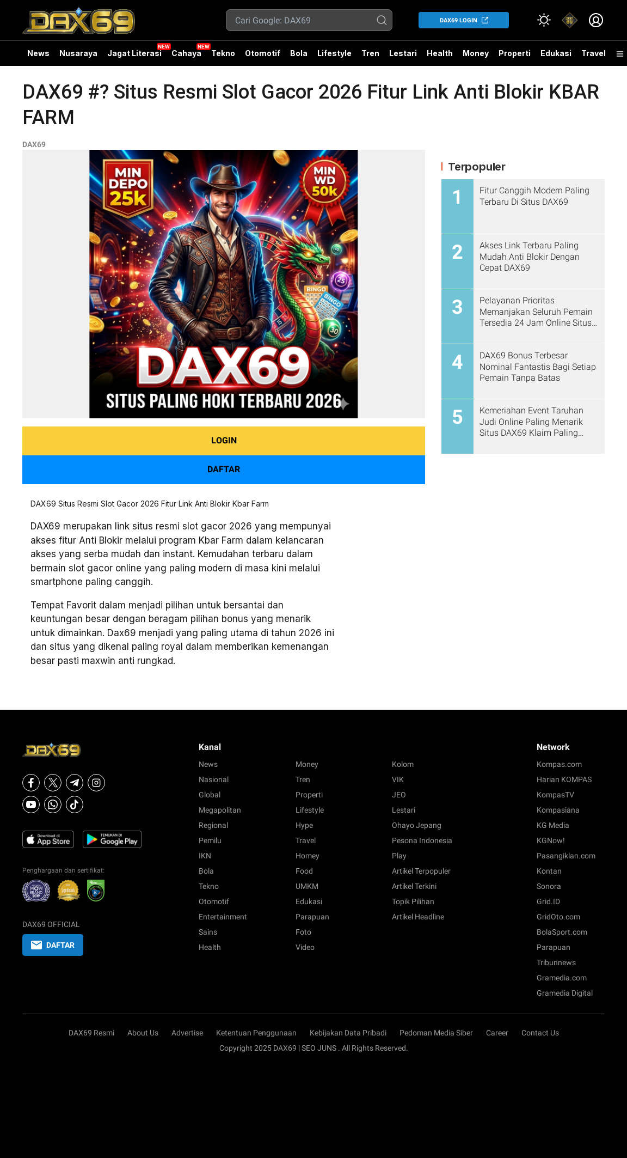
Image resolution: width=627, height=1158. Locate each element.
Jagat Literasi (134, 53)
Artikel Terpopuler (421, 871)
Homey (307, 855)
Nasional (214, 779)
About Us (142, 1032)
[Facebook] (31, 782)
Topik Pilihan (413, 901)
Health (440, 53)
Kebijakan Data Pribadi (348, 1032)
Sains (208, 932)
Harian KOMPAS (564, 779)
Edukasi (555, 53)
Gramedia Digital (565, 993)
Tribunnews (556, 962)
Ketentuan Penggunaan (256, 1032)
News (38, 53)
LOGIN (224, 440)
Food (304, 871)
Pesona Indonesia (422, 840)
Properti (515, 53)
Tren (370, 53)
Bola (299, 53)
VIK (398, 779)
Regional (213, 825)
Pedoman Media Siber (436, 1032)
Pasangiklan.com (566, 855)
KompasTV (555, 794)
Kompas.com (559, 764)
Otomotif (262, 53)
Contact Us (540, 1032)
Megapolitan (220, 810)
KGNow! (551, 840)
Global (209, 794)
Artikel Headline (418, 916)
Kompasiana (558, 810)
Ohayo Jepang (416, 825)
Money (476, 53)
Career (497, 1032)
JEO (399, 794)
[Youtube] (31, 804)
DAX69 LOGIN (458, 20)
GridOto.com (558, 916)
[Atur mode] (543, 20)
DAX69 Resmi (91, 1032)
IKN (205, 855)
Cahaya (186, 53)
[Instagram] (96, 782)
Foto (303, 932)
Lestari (403, 57)
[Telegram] (74, 782)
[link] (570, 20)
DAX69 (34, 144)
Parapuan (312, 916)
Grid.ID (548, 901)
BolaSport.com (562, 932)
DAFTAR (223, 469)
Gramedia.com (562, 977)
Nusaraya (78, 53)
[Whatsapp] (53, 804)
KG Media (553, 825)
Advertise (187, 1032)
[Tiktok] (74, 804)
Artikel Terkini (414, 886)
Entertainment (223, 916)
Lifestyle (334, 53)
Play (399, 855)
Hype (304, 825)
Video (305, 947)
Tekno (223, 53)
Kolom (403, 764)
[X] (53, 782)
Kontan (549, 871)
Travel (593, 53)
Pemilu (210, 840)
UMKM (307, 886)
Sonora (549, 886)
